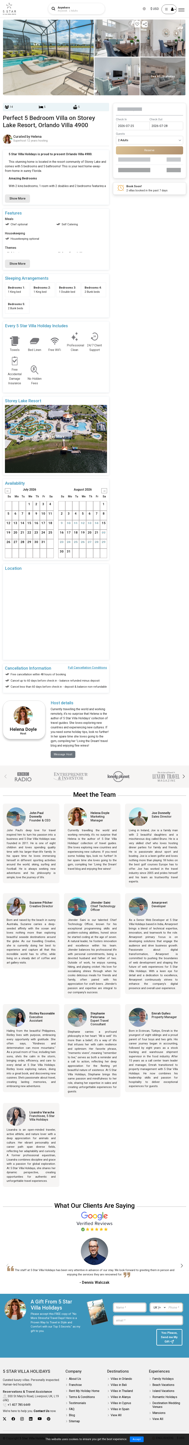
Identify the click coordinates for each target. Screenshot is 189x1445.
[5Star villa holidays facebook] (13, 1420)
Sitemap (74, 1422)
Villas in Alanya (121, 1398)
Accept (136, 1439)
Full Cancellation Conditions (87, 667)
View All (116, 1416)
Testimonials (77, 1404)
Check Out (156, 119)
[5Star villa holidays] (9, 9)
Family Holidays (163, 1380)
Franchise (75, 1386)
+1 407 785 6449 (19, 1405)
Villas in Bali (119, 1386)
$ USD (154, 9)
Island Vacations (163, 1392)
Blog (72, 1416)
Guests (120, 133)
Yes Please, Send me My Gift (169, 1338)
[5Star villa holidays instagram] (22, 1420)
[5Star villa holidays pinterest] (48, 1420)
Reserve (149, 150)
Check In (121, 119)
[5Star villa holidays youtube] (40, 1420)
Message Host (64, 754)
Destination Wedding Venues (166, 1406)
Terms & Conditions (82, 1398)
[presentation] (133, 1336)
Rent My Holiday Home (84, 1392)
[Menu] (181, 10)
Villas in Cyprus (121, 1404)
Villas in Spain (120, 1410)
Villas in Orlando (121, 1380)
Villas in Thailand (122, 1392)
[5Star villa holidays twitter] (4, 1420)
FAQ (71, 1410)
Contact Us (42, 1412)
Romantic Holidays (164, 1398)
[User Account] (169, 9)
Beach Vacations (163, 1386)
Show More (17, 198)
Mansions (158, 1414)
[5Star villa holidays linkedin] (30, 1420)
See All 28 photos (163, 76)
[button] (183, 777)
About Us (75, 1380)
